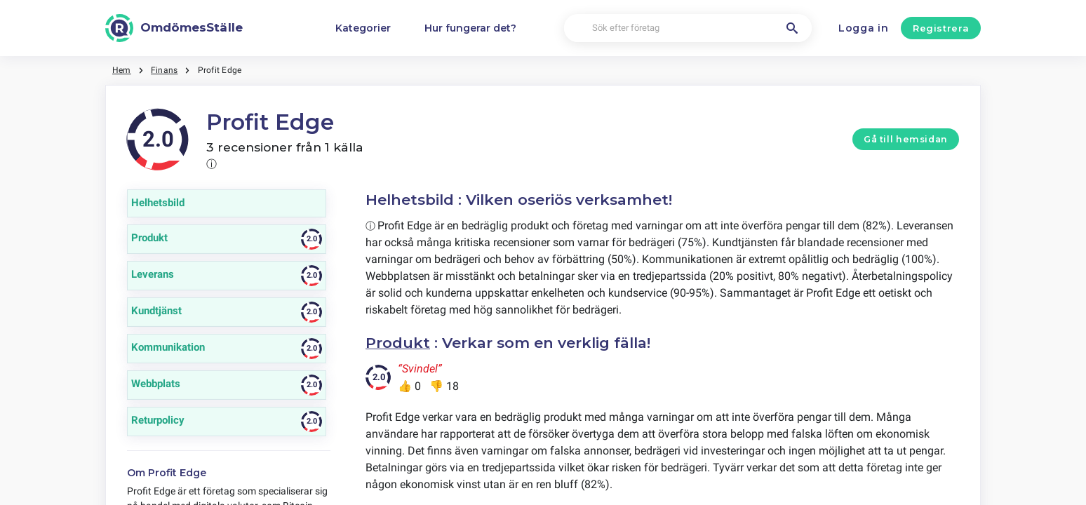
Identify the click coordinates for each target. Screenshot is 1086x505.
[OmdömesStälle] (174, 28)
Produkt (398, 342)
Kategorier (363, 28)
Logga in (863, 28)
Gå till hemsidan (906, 139)
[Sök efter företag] (688, 28)
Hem (121, 70)
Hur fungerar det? (470, 28)
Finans (164, 70)
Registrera (941, 28)
